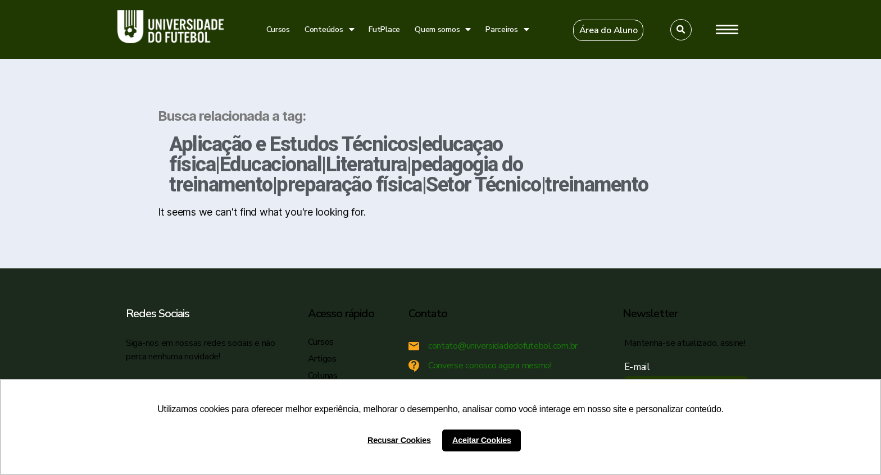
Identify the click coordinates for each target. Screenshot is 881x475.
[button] (608, 30)
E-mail (639, 366)
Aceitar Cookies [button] (481, 440)
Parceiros (507, 29)
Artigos (322, 359)
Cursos (278, 29)
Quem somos (443, 29)
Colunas (323, 375)
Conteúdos (329, 29)
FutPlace (384, 29)
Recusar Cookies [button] (399, 440)
